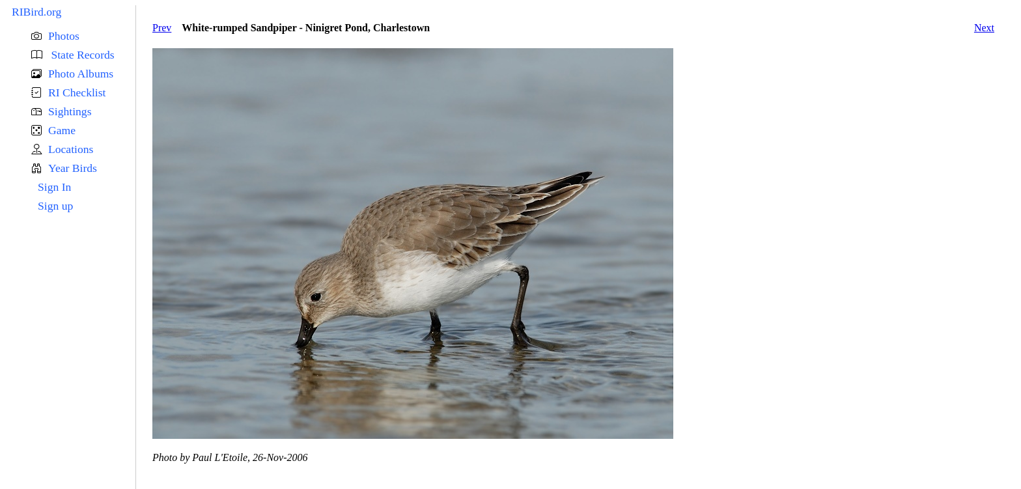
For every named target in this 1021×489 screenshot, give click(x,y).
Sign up (55, 205)
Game (62, 130)
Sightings (69, 111)
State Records (81, 54)
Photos (63, 35)
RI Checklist (76, 92)
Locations (70, 149)
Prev (161, 27)
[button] (83, 36)
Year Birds (72, 168)
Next (984, 27)
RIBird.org (36, 11)
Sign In (54, 186)
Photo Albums (80, 73)
